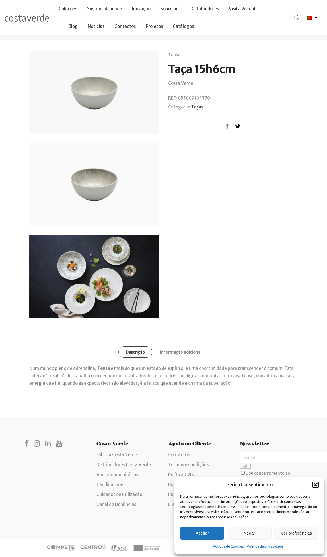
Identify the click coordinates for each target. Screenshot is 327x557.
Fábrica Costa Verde (116, 454)
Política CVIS (181, 474)
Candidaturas (110, 484)
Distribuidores (204, 8)
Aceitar (202, 533)
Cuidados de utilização (119, 494)
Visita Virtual (242, 8)
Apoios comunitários (117, 474)
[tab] (135, 352)
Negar (249, 533)
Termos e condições (188, 464)
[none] (312, 17)
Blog (73, 26)
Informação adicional (180, 352)
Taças (197, 107)
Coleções (68, 8)
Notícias (96, 26)
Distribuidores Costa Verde (123, 464)
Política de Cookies (228, 546)
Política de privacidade (265, 546)
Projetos (154, 26)
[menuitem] (312, 17)
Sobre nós (170, 8)
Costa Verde (180, 83)
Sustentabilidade (104, 8)
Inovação (141, 8)
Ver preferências (296, 533)
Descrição (135, 352)
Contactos (125, 26)
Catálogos (183, 26)
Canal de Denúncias (116, 504)
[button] (315, 485)
